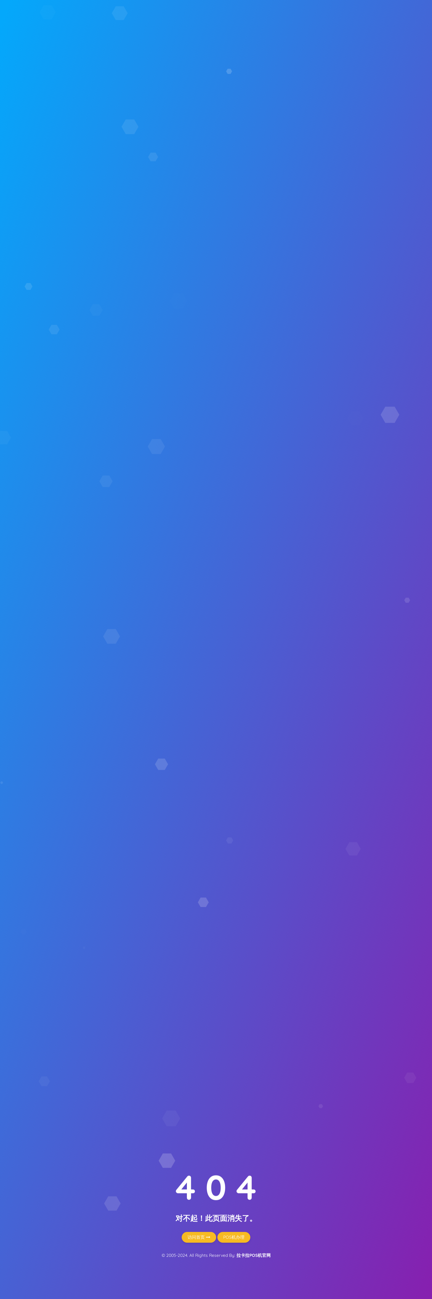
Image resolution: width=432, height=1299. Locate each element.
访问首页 (199, 1237)
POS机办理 (233, 1237)
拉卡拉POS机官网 (253, 1255)
